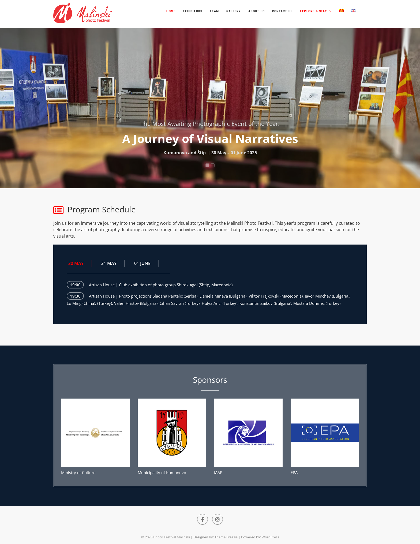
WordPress (270, 537)
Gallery (233, 11)
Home (170, 11)
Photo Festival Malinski (171, 537)
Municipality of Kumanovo (162, 472)
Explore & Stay (313, 11)
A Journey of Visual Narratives (210, 138)
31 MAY (109, 263)
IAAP (218, 472)
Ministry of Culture (78, 472)
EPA (294, 472)
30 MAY (76, 263)
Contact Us (282, 11)
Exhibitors (192, 11)
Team (214, 11)
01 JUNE (142, 263)
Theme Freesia (226, 537)
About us (256, 11)
